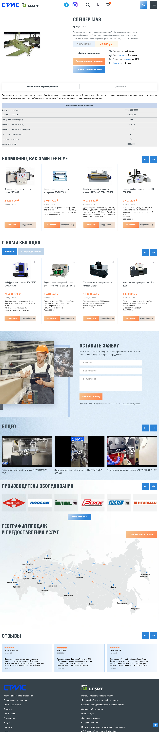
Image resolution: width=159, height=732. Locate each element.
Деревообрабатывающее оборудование (100, 700)
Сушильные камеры (90, 718)
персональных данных (131, 404)
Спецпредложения (31, 252)
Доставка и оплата (12, 705)
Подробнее (27, 225)
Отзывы (11, 636)
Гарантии (8, 709)
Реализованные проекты (15, 700)
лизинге (126, 59)
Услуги (7, 723)
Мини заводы (87, 714)
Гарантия (117, 63)
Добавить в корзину (89, 53)
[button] (143, 5)
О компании (9, 718)
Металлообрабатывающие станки (97, 696)
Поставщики (9, 714)
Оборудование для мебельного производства (102, 705)
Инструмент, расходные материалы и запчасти (103, 727)
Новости (8, 727)
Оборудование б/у (89, 723)
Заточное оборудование (92, 709)
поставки (122, 55)
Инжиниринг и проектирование (18, 696)
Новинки (9, 252)
